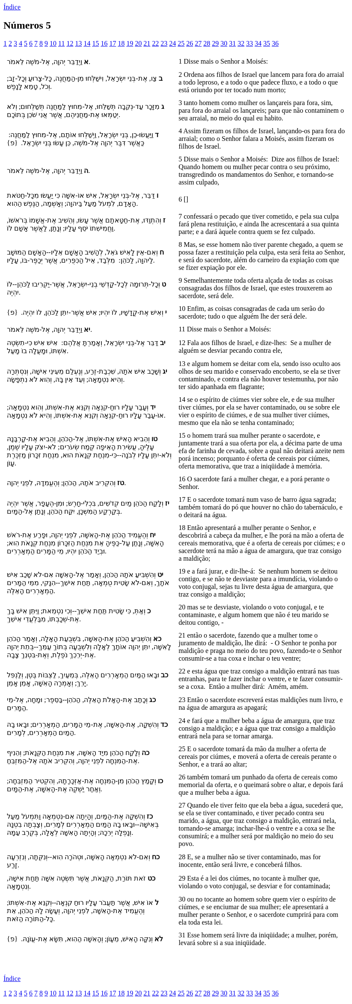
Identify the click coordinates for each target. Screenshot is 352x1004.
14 (86, 43)
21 (146, 43)
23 (163, 43)
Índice (12, 7)
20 (138, 43)
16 (104, 43)
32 (240, 43)
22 (155, 43)
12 (69, 43)
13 (78, 43)
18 (121, 43)
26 (189, 43)
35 (266, 43)
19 (129, 43)
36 (275, 43)
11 (61, 43)
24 (172, 43)
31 (232, 43)
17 (112, 43)
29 (215, 43)
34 (257, 43)
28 (206, 43)
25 (180, 43)
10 (53, 43)
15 (95, 43)
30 (223, 43)
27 (198, 43)
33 (249, 43)
